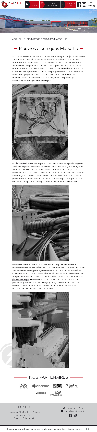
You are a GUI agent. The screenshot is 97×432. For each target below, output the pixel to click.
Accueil (17, 39)
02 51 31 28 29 (76, 408)
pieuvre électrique (23, 163)
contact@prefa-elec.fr (72, 411)
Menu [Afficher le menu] (91, 4)
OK (87, 429)
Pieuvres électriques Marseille (47, 39)
